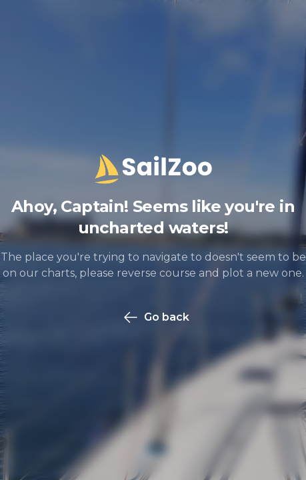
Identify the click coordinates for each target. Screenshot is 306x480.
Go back (156, 317)
